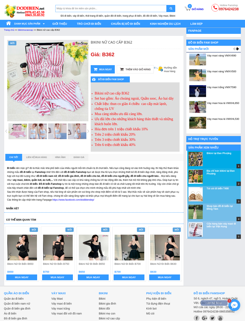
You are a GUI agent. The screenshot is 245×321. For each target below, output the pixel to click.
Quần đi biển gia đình (17, 308)
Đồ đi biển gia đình (15, 318)
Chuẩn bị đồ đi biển (125, 23)
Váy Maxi (57, 298)
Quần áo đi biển (14, 298)
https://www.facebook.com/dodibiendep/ (73, 199)
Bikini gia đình (107, 303)
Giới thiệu (59, 23)
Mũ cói (150, 313)
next (177, 254)
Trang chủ (9, 30)
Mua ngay (103, 69)
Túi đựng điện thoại (158, 303)
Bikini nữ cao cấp (109, 318)
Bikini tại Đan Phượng (219, 153)
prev (10, 254)
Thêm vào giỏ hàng (135, 69)
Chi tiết (13, 158)
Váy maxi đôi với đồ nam (66, 313)
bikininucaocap (25, 30)
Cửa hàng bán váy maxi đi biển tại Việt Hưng (221, 225)
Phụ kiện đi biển (156, 298)
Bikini (102, 298)
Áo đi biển (10, 313)
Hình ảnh (60, 157)
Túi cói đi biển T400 (218, 188)
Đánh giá (79, 157)
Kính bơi (151, 308)
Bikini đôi (104, 308)
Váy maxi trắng (60, 308)
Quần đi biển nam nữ (17, 303)
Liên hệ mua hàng (36, 157)
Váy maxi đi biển (61, 303)
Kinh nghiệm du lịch (165, 23)
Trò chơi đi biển (89, 23)
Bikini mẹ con (107, 313)
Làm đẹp (196, 23)
